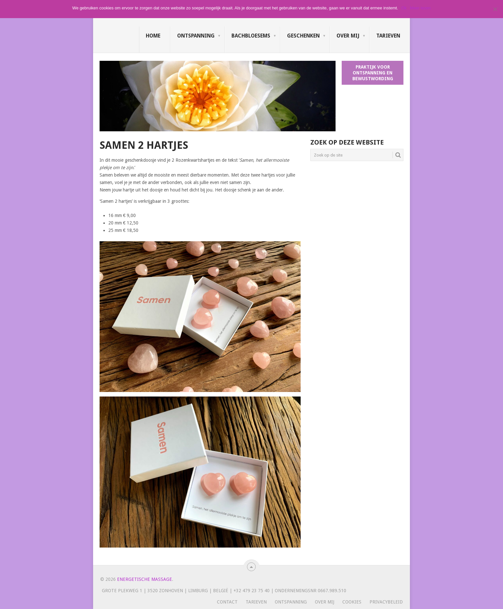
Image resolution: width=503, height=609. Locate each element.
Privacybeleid (386, 601)
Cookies (351, 601)
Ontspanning (196, 36)
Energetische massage (144, 579)
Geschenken (303, 36)
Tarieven (388, 36)
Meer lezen (420, 7)
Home (153, 36)
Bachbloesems (250, 36)
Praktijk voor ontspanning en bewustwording (372, 72)
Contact (227, 601)
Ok (404, 7)
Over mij (348, 36)
